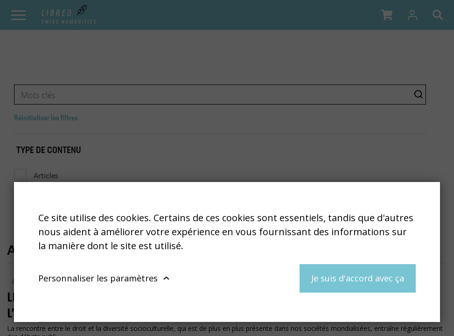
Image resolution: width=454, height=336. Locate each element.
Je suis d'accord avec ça (357, 278)
